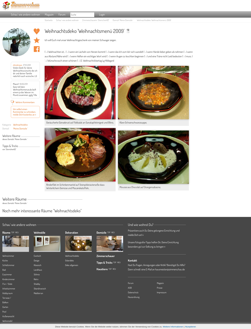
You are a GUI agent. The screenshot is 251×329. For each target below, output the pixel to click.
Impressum (161, 292)
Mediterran (38, 293)
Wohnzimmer (8, 255)
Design (36, 260)
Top (108, 232)
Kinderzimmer (8, 279)
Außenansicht (8, 316)
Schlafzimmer (8, 265)
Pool (4, 311)
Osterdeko (69, 260)
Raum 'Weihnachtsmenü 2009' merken (36, 40)
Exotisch (37, 255)
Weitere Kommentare (23, 102)
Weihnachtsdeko (20, 124)
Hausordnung (133, 297)
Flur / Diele (7, 284)
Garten (5, 307)
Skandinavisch (40, 288)
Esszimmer (7, 274)
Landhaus (38, 269)
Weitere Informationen (173, 326)
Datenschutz (133, 292)
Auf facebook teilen (36, 49)
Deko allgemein (71, 265)
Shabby (37, 284)
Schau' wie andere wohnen (25, 14)
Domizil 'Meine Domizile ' (123, 20)
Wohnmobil (7, 321)
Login (102, 14)
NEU (17, 232)
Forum (61, 14)
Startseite (49, 20)
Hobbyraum (7, 293)
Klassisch (37, 265)
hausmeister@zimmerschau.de (170, 269)
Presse (159, 287)
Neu (113, 232)
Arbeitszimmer (8, 288)
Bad (4, 269)
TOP (12, 232)
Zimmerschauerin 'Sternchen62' (95, 20)
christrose (17, 64)
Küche (5, 260)
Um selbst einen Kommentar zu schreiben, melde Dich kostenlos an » (24, 112)
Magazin (49, 14)
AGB (130, 287)
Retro (36, 279)
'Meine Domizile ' (20, 128)
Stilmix (37, 274)
